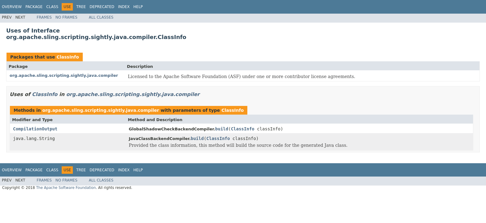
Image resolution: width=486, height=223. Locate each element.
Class (52, 7)
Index (124, 7)
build (221, 128)
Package (33, 7)
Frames (44, 17)
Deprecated (102, 7)
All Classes (101, 17)
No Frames (66, 17)
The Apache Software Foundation (66, 188)
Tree (81, 7)
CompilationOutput (35, 128)
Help (138, 7)
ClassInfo (67, 57)
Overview (12, 7)
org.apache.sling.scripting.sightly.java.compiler (64, 75)
